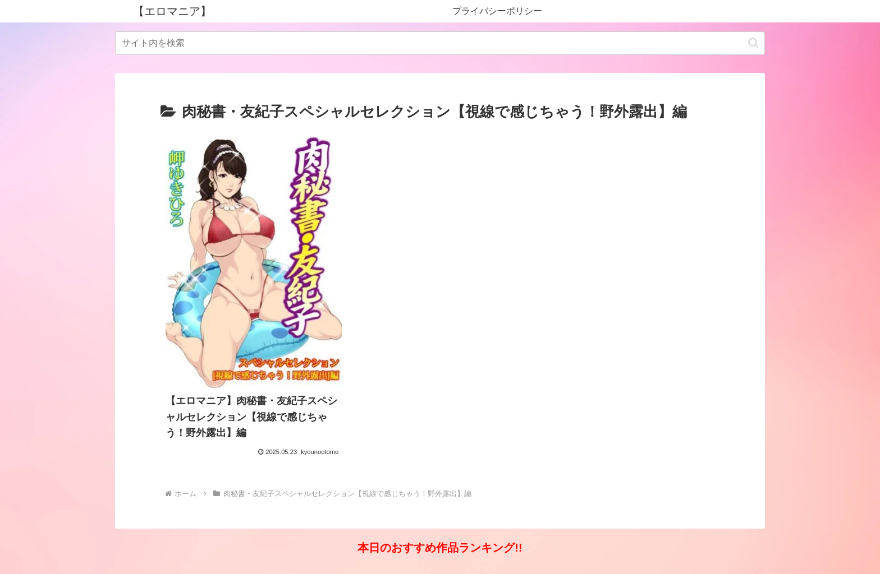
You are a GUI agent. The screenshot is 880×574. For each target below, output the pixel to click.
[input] (440, 43)
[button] (753, 42)
